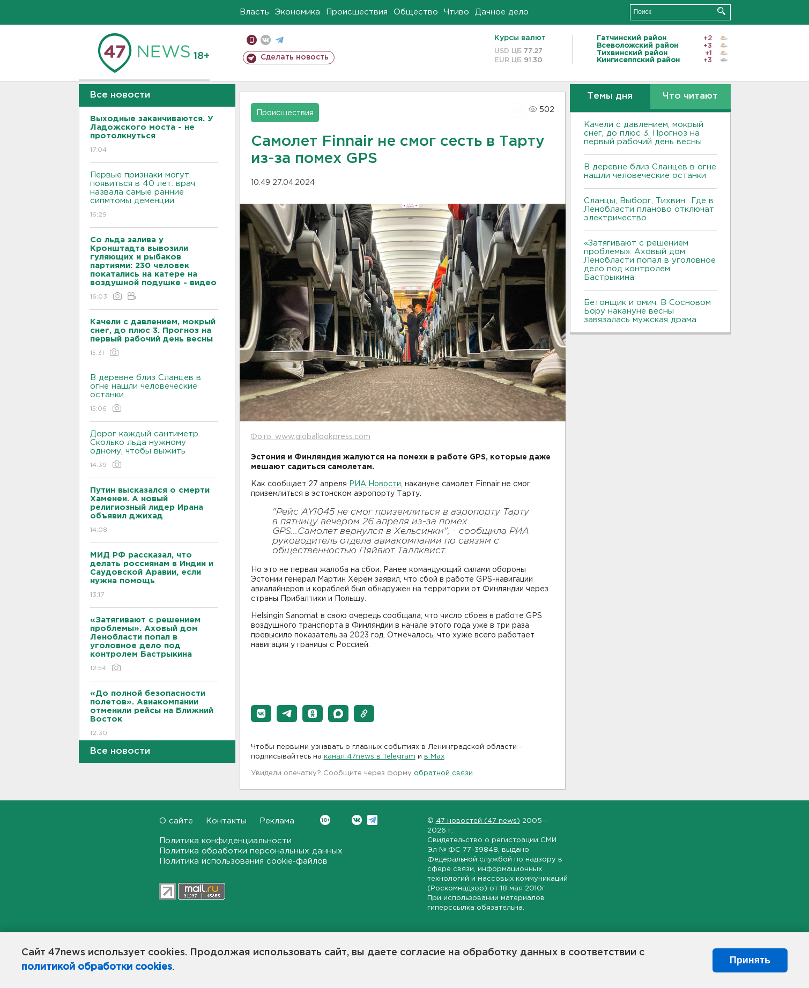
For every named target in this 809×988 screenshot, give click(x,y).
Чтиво (456, 12)
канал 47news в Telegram (369, 757)
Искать (721, 11)
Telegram (372, 820)
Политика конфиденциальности (225, 840)
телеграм (279, 40)
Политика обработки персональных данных (251, 851)
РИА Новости (375, 484)
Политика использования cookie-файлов (243, 861)
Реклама (276, 821)
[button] (261, 713)
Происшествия (357, 12)
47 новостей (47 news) (478, 821)
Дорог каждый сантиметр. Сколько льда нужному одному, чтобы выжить (154, 450)
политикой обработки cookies (96, 967)
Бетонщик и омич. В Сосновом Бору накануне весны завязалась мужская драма (647, 311)
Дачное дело (502, 12)
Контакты (226, 821)
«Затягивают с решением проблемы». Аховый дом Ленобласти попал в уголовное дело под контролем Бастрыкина (650, 260)
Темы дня (610, 96)
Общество (416, 12)
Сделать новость (295, 57)
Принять (750, 960)
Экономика (297, 12)
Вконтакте (325, 820)
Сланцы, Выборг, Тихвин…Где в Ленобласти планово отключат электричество (649, 209)
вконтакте (266, 40)
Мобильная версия (252, 40)
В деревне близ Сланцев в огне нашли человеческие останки (154, 393)
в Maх (434, 757)
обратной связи (443, 773)
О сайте (176, 821)
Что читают (690, 96)
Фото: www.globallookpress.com (310, 437)
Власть (254, 12)
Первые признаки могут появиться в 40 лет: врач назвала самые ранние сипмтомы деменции (154, 195)
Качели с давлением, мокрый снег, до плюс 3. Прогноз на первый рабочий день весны (643, 133)
